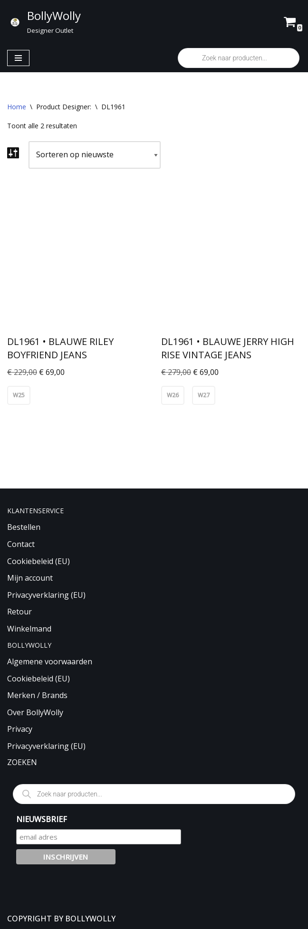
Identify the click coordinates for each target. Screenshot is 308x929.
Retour (19, 612)
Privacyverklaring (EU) (46, 595)
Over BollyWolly (35, 712)
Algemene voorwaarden (49, 661)
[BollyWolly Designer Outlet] (44, 22)
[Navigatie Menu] (18, 58)
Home (16, 106)
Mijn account (30, 578)
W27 (204, 395)
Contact (21, 544)
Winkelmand (29, 628)
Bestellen (23, 527)
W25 (19, 395)
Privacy (19, 729)
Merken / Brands (37, 695)
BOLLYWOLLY (90, 918)
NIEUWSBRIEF (41, 819)
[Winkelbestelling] (95, 155)
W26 (173, 395)
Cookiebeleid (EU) (38, 561)
